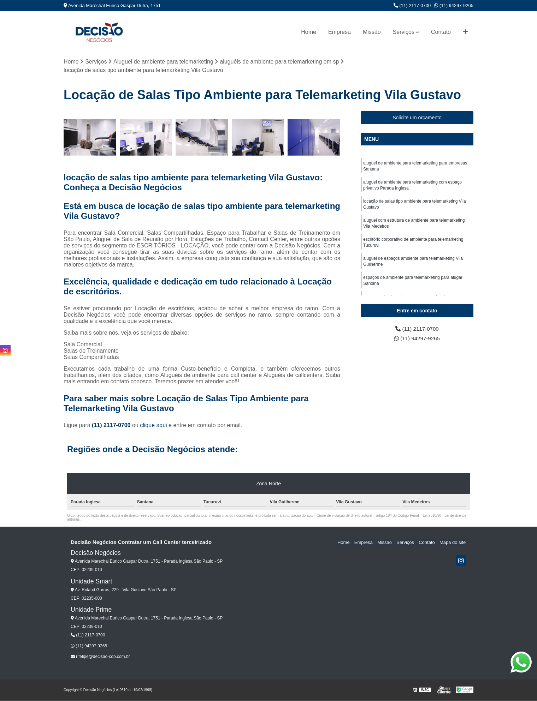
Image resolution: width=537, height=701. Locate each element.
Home (308, 32)
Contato (441, 32)
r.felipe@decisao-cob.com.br (100, 656)
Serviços (403, 32)
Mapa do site (453, 542)
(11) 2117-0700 (412, 5)
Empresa (339, 32)
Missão (372, 32)
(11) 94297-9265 (453, 5)
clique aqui (153, 426)
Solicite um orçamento (417, 118)
